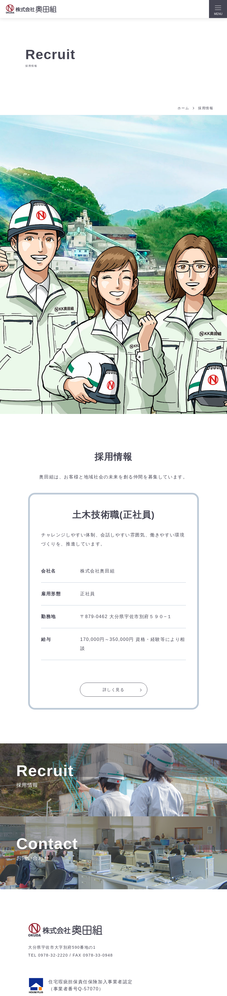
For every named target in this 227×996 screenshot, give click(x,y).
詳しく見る (114, 690)
